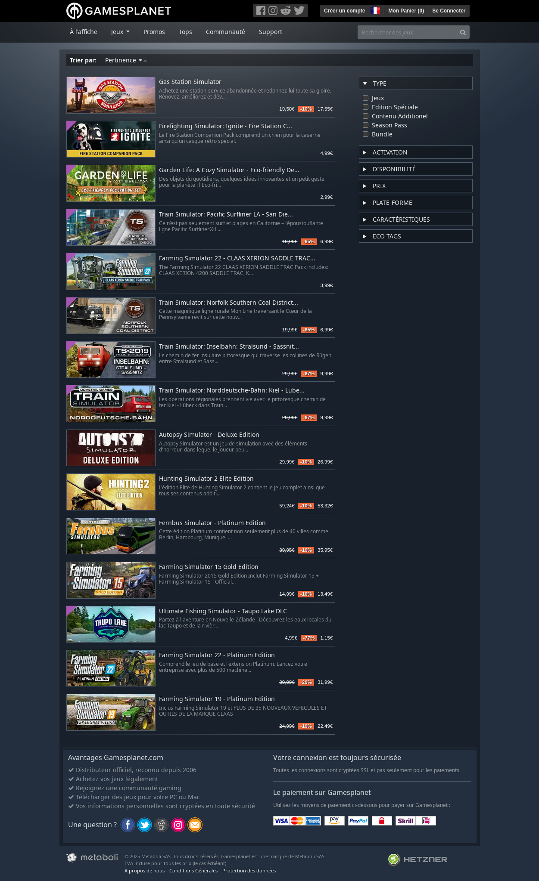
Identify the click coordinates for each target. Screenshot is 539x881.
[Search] (463, 32)
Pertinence (126, 60)
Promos (154, 32)
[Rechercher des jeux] (407, 32)
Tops (185, 32)
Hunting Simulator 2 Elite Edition (206, 478)
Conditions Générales (193, 870)
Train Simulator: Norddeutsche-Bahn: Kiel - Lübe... (232, 390)
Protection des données (249, 870)
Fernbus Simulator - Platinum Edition (212, 523)
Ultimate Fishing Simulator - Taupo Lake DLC (223, 611)
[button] (374, 9)
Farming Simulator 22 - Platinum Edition (217, 655)
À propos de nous (145, 870)
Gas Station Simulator (190, 82)
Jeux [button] (118, 32)
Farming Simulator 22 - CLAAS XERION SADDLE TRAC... (237, 258)
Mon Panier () (406, 11)
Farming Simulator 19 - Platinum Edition (217, 699)
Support (270, 32)
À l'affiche (83, 32)
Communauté (225, 32)
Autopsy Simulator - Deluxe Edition (209, 435)
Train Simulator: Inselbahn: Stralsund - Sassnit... (229, 346)
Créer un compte (344, 11)
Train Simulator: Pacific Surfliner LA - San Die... (226, 214)
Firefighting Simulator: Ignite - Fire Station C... (225, 126)
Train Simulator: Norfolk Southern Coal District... (228, 302)
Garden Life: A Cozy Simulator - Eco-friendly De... (229, 170)
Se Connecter (448, 11)
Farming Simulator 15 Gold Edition (209, 567)
